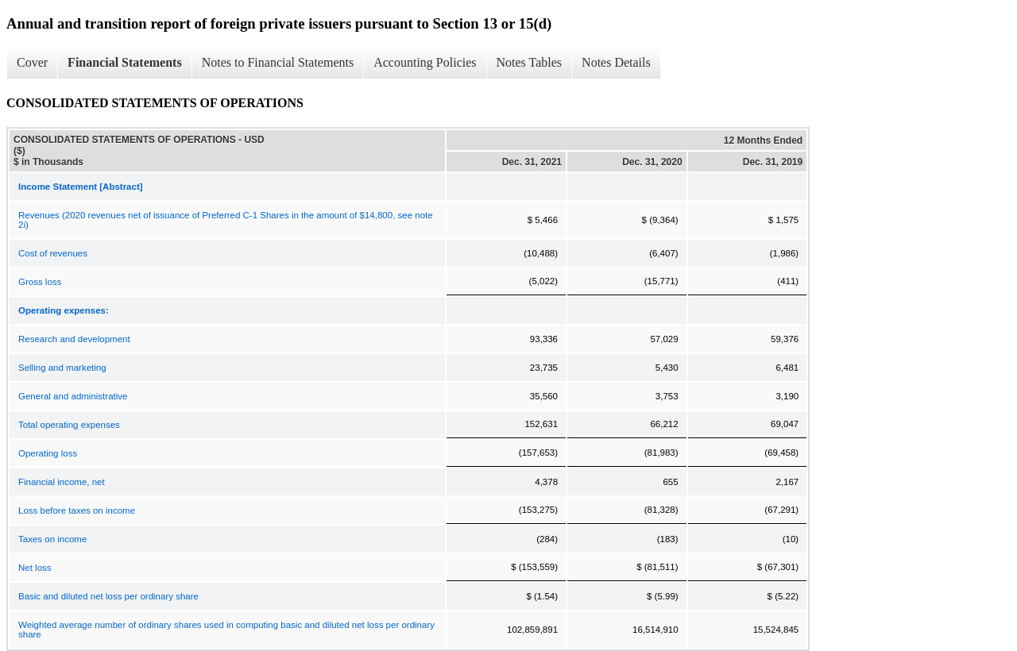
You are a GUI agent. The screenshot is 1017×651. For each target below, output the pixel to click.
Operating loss (47, 453)
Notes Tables (530, 62)
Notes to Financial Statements (278, 62)
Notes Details (616, 62)
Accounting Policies (424, 62)
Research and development (74, 339)
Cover (32, 62)
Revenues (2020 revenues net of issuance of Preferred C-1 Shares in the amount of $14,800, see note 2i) (225, 219)
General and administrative (72, 396)
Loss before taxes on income (76, 510)
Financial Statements (125, 62)
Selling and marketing (62, 367)
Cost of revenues (52, 253)
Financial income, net (61, 482)
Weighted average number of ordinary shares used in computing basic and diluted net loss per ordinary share (226, 629)
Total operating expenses (69, 425)
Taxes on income (52, 539)
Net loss (35, 567)
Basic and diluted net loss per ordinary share (108, 596)
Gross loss (39, 282)
